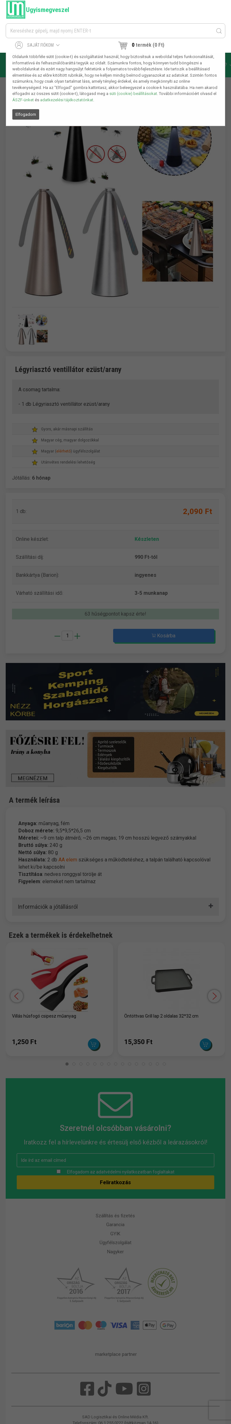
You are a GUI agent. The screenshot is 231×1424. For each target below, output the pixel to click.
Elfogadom (25, 114)
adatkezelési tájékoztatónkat (66, 99)
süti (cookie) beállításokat (133, 93)
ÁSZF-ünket (23, 99)
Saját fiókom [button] (37, 45)
